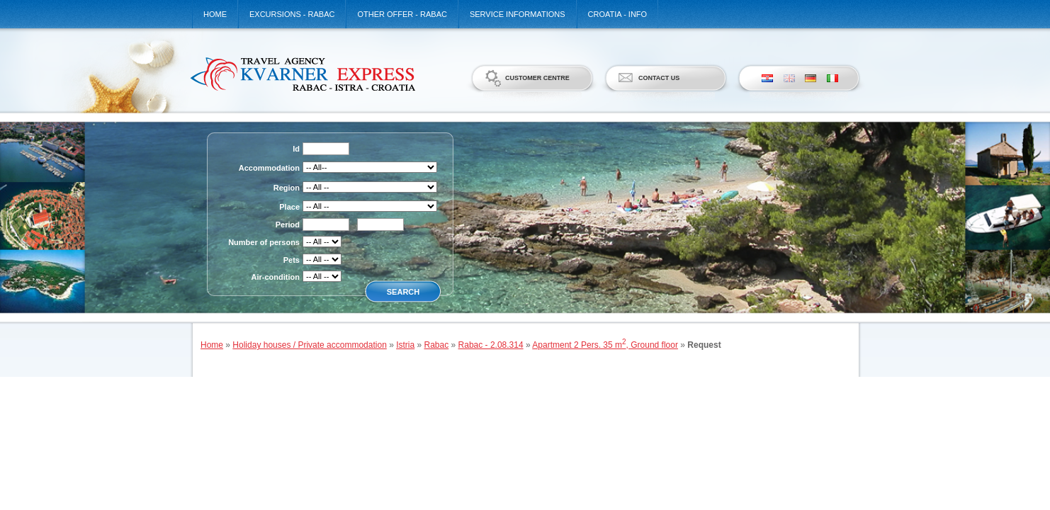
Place (289, 207)
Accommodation (269, 168)
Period (288, 224)
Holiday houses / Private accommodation (309, 345)
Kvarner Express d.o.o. (302, 74)
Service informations (517, 14)
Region (286, 187)
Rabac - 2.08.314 (491, 345)
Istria (405, 345)
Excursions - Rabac (291, 14)
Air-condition (276, 277)
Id (296, 148)
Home (215, 14)
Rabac (436, 345)
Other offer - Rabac (402, 14)
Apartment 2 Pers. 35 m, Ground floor (605, 345)
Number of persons (264, 242)
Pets (291, 260)
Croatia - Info (618, 14)
